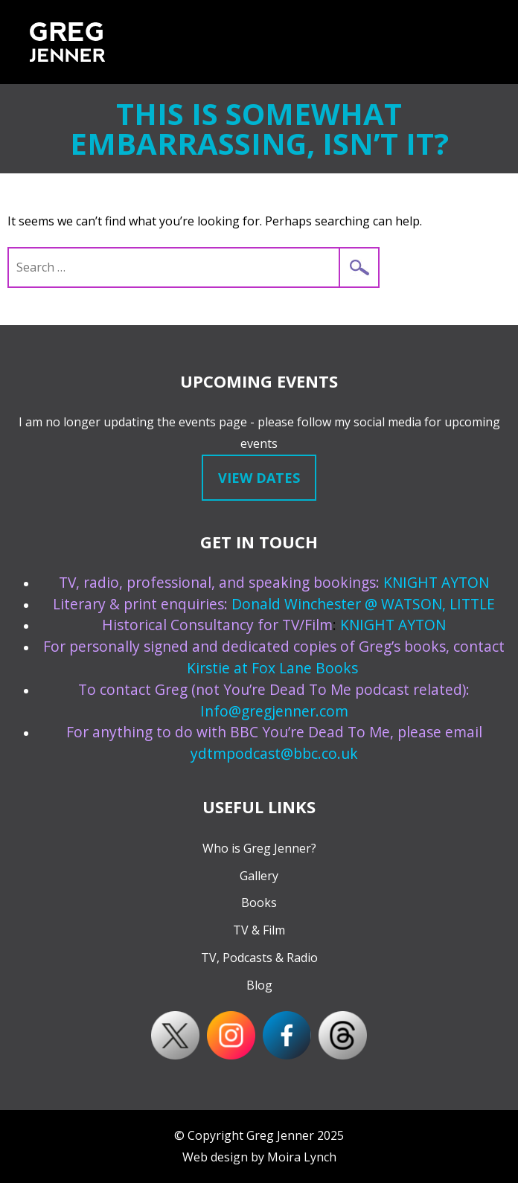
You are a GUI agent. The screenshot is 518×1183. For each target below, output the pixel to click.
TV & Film (259, 930)
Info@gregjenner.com (274, 711)
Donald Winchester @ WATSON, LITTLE (363, 604)
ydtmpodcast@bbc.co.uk (274, 753)
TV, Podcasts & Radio (259, 957)
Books (259, 902)
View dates (259, 478)
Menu (483, 42)
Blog (259, 985)
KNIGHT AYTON (436, 582)
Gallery (259, 876)
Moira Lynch (301, 1157)
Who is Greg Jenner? (259, 848)
